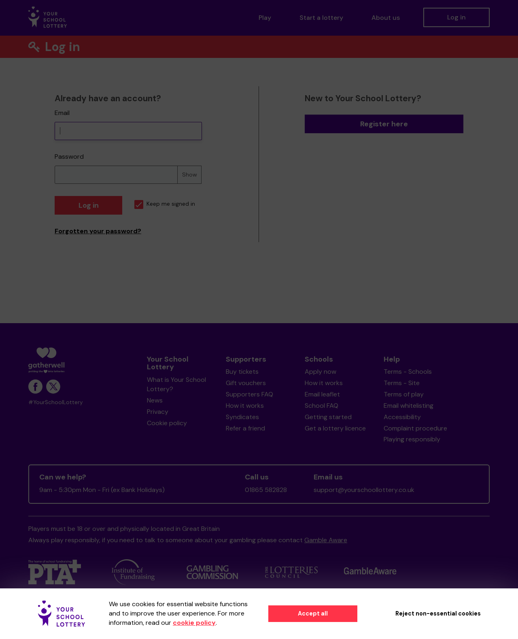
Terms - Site (402, 383)
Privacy (157, 411)
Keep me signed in (164, 204)
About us (386, 17)
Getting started (328, 417)
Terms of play (404, 394)
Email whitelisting (408, 405)
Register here (384, 124)
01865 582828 (266, 490)
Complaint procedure (415, 428)
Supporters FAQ (249, 394)
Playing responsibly (412, 439)
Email (62, 113)
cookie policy (194, 622)
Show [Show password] (189, 174)
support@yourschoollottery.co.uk (364, 490)
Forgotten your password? (98, 231)
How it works (245, 405)
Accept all (313, 613)
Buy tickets (242, 371)
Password (69, 156)
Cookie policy (167, 423)
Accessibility (402, 417)
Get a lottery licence (335, 428)
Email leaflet (322, 394)
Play (265, 17)
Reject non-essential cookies (438, 613)
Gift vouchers (246, 383)
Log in (456, 17)
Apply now (320, 371)
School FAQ (321, 405)
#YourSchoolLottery (55, 402)
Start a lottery (321, 17)
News (155, 400)
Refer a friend (245, 428)
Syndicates (242, 417)
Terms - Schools (408, 371)
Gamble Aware (325, 540)
